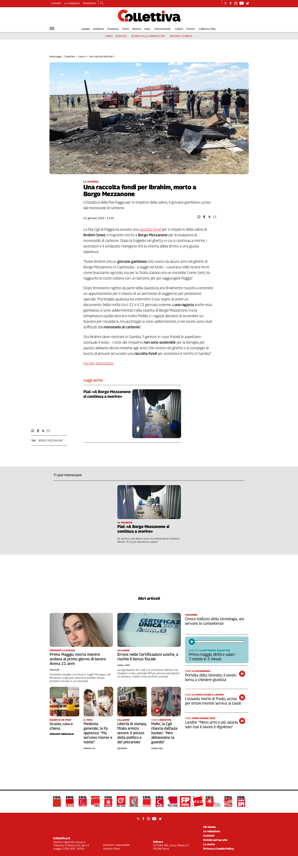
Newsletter (89, 3)
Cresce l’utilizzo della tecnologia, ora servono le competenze (214, 621)
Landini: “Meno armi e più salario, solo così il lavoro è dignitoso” (211, 724)
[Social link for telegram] (247, 3)
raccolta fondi (150, 229)
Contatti (56, 3)
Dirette (190, 28)
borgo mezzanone (50, 440)
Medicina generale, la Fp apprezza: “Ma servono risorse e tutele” (98, 733)
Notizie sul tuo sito (215, 840)
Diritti (125, 28)
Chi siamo (209, 826)
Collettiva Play (207, 28)
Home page (55, 56)
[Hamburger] (51, 28)
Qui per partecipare (98, 363)
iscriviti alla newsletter (148, 36)
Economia (113, 28)
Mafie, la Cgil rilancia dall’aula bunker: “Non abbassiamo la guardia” (164, 733)
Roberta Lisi (89, 748)
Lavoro (86, 28)
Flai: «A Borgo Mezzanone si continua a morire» (107, 394)
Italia (147, 28)
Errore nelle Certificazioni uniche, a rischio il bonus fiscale (147, 656)
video (108, 36)
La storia (209, 844)
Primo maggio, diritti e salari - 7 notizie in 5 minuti (213, 656)
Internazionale (162, 28)
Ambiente (98, 28)
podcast (121, 36)
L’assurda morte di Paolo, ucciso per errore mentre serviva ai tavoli (213, 700)
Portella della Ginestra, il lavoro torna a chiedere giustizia (211, 677)
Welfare (136, 28)
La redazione (72, 3)
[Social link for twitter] (225, 3)
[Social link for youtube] (241, 3)
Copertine (69, 56)
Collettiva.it (61, 838)
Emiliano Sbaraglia (62, 734)
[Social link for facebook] (230, 3)
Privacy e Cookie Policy (218, 848)
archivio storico (181, 36)
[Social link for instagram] (235, 3)
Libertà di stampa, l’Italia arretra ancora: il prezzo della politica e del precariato (132, 733)
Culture (179, 28)
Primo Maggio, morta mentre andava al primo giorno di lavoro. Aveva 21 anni (78, 659)
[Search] (101, 3)
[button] (199, 216)
